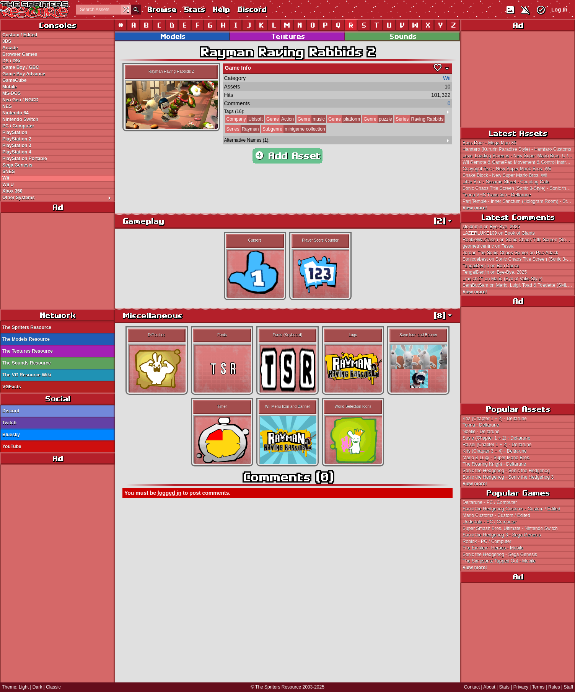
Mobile (9, 87)
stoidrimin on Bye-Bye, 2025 (491, 226)
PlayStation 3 (16, 145)
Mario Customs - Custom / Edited (496, 515)
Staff (568, 687)
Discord (251, 9)
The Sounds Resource (26, 363)
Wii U (8, 184)
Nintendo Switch (20, 119)
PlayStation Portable (24, 158)
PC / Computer (18, 126)
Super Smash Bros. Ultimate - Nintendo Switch (510, 528)
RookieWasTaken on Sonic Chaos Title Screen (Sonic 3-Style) (519, 239)
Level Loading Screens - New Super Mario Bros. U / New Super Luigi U (519, 156)
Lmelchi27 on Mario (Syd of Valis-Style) (502, 278)
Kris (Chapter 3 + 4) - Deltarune (495, 451)
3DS (6, 41)
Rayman (242, 129)
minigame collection (293, 129)
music (310, 119)
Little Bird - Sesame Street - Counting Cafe (506, 182)
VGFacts (11, 386)
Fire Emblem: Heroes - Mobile (493, 548)
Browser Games (19, 54)
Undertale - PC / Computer (490, 522)
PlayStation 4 (16, 152)
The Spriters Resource (26, 327)
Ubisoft (244, 119)
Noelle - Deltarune (481, 431)
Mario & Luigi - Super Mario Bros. (496, 457)
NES (7, 106)
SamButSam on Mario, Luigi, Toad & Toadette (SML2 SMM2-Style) (519, 285)
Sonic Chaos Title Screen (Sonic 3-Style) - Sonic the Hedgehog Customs (519, 188)
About (489, 687)
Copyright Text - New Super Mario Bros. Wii (507, 169)
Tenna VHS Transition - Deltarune (497, 195)
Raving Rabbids (418, 119)
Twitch (9, 422)
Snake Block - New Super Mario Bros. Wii (505, 175)
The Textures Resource (27, 351)
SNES (8, 171)
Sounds (402, 36)
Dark (37, 687)
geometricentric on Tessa (488, 246)
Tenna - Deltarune (481, 425)
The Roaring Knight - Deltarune (494, 464)
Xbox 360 (12, 191)
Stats (194, 9)
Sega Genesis (17, 165)
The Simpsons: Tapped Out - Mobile (499, 561)
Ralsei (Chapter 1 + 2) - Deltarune (497, 444)
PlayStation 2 (16, 139)
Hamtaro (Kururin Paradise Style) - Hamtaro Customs (517, 149)
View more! (475, 208)
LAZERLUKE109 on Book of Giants (499, 233)
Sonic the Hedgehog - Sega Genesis (500, 554)
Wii (5, 178)
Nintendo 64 (15, 113)
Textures (288, 36)
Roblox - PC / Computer (487, 541)
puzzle (377, 119)
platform (343, 119)
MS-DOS (11, 93)
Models (172, 36)
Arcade (10, 48)
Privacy (520, 687)
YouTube (11, 446)
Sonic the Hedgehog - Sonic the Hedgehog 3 (508, 477)
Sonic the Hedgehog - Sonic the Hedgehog (506, 470)
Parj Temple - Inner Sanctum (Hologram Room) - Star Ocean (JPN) (519, 201)
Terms (538, 687)
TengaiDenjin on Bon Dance (491, 265)
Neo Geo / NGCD (20, 100)
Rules (554, 687)
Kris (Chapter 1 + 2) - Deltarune (495, 418)
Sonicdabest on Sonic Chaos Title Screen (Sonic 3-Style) (519, 259)
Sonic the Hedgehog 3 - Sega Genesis (502, 535)
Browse (161, 9)
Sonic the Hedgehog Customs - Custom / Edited (511, 509)
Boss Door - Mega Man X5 (489, 143)
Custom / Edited (19, 35)
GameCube (14, 80)
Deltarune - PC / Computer (490, 502)
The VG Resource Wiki (26, 375)
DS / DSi (11, 61)
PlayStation (14, 132)
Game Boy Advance (23, 74)
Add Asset (287, 156)
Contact (472, 687)
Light (24, 687)
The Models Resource (26, 339)
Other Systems (58, 197)
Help (221, 9)
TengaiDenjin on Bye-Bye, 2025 (495, 272)
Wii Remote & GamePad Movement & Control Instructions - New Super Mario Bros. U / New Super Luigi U (519, 162)
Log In (559, 10)
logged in (169, 493)
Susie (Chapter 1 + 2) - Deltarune (496, 438)
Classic (53, 687)
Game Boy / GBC (20, 67)
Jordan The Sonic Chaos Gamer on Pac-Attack (510, 252)
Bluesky (11, 434)
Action (279, 119)
